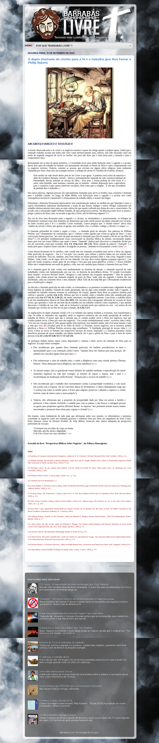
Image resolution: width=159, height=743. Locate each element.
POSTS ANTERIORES (120, 566)
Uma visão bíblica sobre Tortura (55, 671)
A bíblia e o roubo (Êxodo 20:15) (55, 700)
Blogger (95, 732)
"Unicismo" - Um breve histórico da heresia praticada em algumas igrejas (76, 598)
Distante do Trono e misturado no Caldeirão (61, 642)
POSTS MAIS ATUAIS (38, 566)
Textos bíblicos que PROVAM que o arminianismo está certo (70, 685)
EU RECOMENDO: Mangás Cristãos (57, 715)
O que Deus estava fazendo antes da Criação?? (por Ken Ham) (71, 613)
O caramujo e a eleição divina (54, 656)
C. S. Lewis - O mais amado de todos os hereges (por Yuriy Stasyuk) (73, 584)
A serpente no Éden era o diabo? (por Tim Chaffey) (65, 627)
